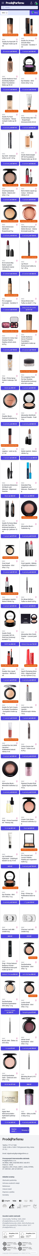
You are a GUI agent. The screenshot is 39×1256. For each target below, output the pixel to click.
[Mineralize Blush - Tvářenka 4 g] (29, 508)
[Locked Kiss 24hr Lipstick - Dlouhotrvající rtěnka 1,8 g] (29, 693)
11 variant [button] (10, 310)
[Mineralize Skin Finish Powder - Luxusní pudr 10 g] (29, 619)
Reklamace (6, 1186)
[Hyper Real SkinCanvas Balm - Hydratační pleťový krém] (10, 1097)
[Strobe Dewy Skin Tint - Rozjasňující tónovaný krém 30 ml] (29, 102)
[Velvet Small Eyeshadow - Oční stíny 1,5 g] (29, 1025)
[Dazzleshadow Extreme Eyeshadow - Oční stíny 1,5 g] (10, 987)
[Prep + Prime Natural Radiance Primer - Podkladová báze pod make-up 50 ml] (10, 949)
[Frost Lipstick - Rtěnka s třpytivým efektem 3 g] (29, 549)
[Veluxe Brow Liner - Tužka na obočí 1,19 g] (29, 286)
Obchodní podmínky (9, 1180)
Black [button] (10, 496)
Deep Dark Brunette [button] (29, 309)
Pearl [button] (29, 828)
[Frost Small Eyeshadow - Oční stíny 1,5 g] (10, 549)
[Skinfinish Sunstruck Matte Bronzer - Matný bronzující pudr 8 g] (29, 212)
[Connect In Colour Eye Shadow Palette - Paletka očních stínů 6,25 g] (10, 322)
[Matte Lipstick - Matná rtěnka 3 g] (29, 436)
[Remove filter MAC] (6, 13)
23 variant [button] (29, 274)
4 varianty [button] (10, 128)
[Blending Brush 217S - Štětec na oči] (29, 1061)
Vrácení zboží (7, 1189)
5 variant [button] (29, 51)
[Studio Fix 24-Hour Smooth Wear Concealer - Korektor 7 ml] (29, 26)
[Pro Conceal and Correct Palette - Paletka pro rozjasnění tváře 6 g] (29, 841)
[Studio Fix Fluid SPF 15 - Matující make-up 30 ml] (10, 26)
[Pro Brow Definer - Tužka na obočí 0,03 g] (29, 585)
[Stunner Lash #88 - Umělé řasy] (10, 915)
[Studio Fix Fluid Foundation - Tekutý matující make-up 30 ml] (10, 102)
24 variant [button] (29, 350)
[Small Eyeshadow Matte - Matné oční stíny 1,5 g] (10, 176)
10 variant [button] (29, 89)
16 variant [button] (10, 89)
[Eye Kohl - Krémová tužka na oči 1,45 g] (10, 140)
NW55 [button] (9, 644)
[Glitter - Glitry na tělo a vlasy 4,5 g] (29, 1097)
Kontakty (5, 1195)
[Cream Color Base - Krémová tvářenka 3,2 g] (29, 805)
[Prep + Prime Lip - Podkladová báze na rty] (29, 879)
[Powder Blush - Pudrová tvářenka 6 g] (10, 400)
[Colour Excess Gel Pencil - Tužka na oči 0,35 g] (29, 731)
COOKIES (33, 1253)
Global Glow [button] (29, 644)
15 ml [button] (10, 828)
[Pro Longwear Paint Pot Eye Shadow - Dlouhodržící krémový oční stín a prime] (29, 362)
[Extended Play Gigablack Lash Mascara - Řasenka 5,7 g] (29, 470)
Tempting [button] (29, 1012)
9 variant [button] (29, 606)
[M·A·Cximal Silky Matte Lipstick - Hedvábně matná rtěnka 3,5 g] (10, 248)
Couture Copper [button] (9, 1011)
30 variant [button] (10, 51)
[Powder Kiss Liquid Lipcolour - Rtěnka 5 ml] (10, 657)
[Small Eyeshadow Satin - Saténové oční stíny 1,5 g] (10, 1061)
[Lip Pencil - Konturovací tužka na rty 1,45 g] (29, 248)
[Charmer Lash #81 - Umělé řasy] (29, 915)
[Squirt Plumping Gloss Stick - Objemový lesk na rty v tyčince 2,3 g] (29, 657)
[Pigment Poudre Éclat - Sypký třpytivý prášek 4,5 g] (29, 769)
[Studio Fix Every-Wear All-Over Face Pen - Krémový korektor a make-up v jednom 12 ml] (10, 508)
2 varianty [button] (10, 236)
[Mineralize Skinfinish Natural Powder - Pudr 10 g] (29, 400)
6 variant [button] (10, 200)
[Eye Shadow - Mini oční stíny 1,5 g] (10, 879)
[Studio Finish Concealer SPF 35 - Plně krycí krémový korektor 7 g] (10, 619)
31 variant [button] (10, 274)
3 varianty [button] (10, 164)
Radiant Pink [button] (10, 974)
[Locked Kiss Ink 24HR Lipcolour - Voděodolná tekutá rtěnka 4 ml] (10, 731)
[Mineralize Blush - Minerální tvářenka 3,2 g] (10, 769)
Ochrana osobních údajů (10, 1183)
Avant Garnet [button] (29, 458)
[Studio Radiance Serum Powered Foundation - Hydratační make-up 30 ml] (29, 322)
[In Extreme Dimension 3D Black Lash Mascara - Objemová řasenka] (10, 470)
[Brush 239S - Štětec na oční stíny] (10, 1025)
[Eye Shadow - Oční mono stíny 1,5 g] (29, 64)
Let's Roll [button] (29, 974)
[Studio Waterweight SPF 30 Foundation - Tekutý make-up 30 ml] (29, 140)
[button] (10, 866)
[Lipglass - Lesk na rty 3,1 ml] (10, 436)
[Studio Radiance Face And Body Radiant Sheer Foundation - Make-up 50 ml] (10, 64)
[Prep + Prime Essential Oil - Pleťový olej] (10, 805)
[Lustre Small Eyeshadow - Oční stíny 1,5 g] (29, 987)
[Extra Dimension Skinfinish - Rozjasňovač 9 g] (10, 212)
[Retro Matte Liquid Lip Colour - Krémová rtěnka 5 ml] (29, 176)
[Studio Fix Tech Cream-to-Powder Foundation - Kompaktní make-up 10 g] (10, 693)
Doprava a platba (8, 1192)
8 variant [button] (29, 164)
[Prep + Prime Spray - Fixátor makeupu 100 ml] (10, 362)
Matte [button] (9, 388)
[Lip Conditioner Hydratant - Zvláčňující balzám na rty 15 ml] (10, 841)
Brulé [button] (10, 1084)
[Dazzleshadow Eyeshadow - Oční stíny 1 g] (29, 949)
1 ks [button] (10, 1048)
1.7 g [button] (29, 902)
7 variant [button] (10, 458)
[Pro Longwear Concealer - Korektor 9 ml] (10, 286)
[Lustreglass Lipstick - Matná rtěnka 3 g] (10, 585)
